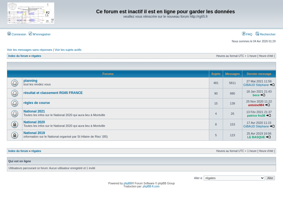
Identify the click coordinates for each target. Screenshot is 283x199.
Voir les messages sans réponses (29, 49)
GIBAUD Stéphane (256, 85)
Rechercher (266, 34)
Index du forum (18, 55)
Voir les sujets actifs (68, 49)
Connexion (16, 34)
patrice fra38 (256, 115)
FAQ (247, 34)
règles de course (36, 103)
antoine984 (256, 105)
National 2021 (34, 111)
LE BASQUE (256, 137)
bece (256, 95)
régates (36, 55)
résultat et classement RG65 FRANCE (53, 93)
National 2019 (34, 133)
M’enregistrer (40, 34)
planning (30, 81)
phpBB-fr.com (151, 186)
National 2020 (34, 122)
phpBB (128, 183)
